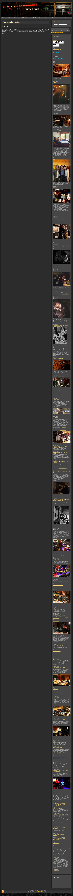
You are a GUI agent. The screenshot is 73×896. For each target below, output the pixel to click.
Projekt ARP (55, 689)
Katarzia (55, 82)
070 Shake (55, 187)
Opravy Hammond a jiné (58, 614)
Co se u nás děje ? (57, 49)
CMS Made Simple (40, 891)
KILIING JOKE (56, 843)
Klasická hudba (56, 870)
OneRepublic (55, 417)
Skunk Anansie (56, 298)
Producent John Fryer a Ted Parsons (60, 814)
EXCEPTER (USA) (57, 697)
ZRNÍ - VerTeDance (57, 659)
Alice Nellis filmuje (57, 651)
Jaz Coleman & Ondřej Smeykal (59, 719)
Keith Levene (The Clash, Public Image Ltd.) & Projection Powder (61, 500)
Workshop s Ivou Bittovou (58, 358)
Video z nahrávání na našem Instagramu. (61, 322)
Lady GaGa (55, 858)
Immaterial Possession (57, 130)
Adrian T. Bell (56, 553)
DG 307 (54, 580)
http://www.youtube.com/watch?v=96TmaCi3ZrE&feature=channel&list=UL (61, 753)
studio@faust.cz (56, 884)
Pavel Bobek (55, 762)
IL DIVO (54, 846)
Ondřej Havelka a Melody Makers (60, 645)
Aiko (54, 114)
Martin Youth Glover (57, 793)
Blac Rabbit (55, 217)
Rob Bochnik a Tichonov (58, 585)
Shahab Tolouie (56, 529)
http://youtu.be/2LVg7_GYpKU (59, 664)
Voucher (55, 62)
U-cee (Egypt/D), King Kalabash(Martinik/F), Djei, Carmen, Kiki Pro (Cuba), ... (61, 827)
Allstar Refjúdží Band (57, 747)
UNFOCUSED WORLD (58, 808)
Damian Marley (56, 399)
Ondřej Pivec (55, 270)
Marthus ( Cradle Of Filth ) (58, 821)
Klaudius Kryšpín (56, 559)
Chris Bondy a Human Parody (59, 667)
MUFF (54, 608)
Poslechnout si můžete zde (58, 320)
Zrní (54, 741)
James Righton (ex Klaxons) (58, 376)
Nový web (55, 40)
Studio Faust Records (36, 8)
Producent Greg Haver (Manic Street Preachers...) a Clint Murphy (60, 447)
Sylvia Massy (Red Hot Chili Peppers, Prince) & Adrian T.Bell (60, 326)
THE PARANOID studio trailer (59, 803)
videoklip (62, 107)
